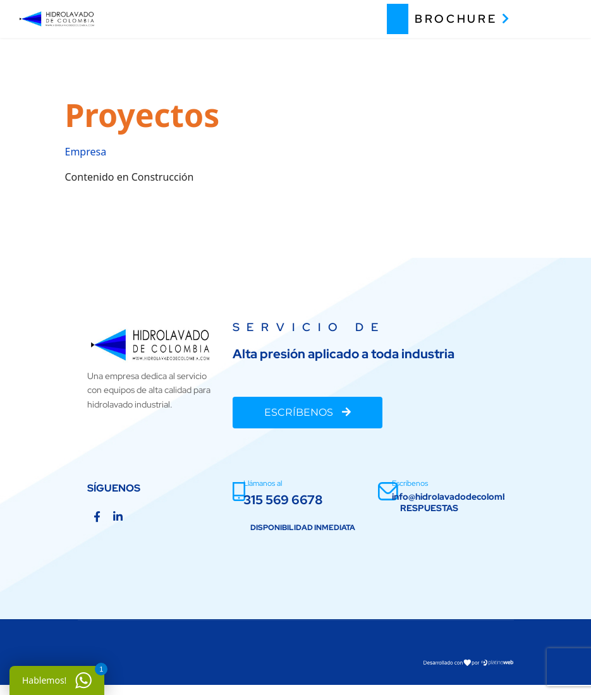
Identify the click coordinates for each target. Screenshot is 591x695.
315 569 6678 (283, 500)
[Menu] (553, 19)
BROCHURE (463, 18)
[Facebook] (97, 517)
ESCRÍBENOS (307, 412)
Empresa (86, 152)
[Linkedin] (118, 517)
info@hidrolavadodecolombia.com (464, 496)
